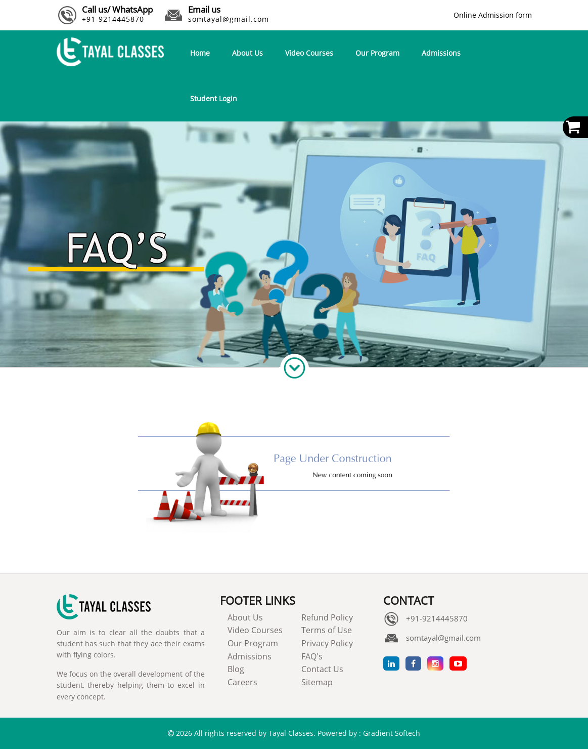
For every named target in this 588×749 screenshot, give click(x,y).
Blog (236, 669)
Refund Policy (327, 617)
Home (200, 53)
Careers (242, 682)
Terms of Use (326, 630)
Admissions (441, 53)
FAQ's (312, 656)
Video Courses (309, 53)
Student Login (213, 98)
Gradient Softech (391, 733)
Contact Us (322, 669)
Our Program (377, 53)
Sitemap (317, 682)
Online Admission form (493, 15)
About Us (247, 53)
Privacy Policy (327, 643)
